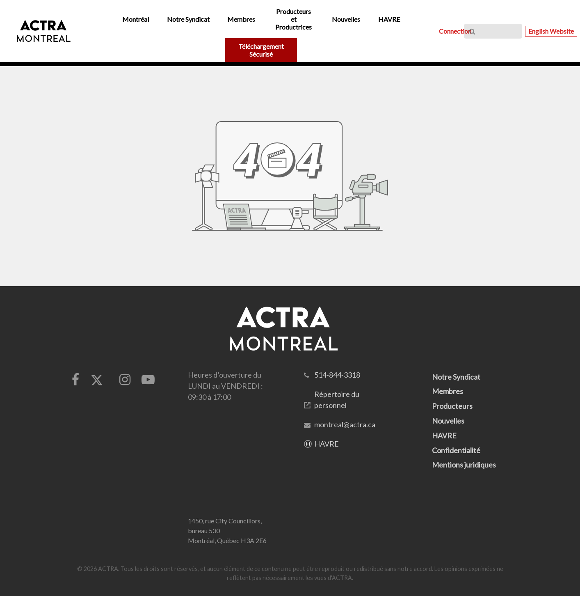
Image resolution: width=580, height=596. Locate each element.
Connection (455, 31)
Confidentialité (456, 450)
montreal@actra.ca (344, 424)
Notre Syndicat (456, 376)
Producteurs (452, 405)
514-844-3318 (337, 374)
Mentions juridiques (464, 464)
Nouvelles (448, 420)
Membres (447, 391)
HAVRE (326, 443)
